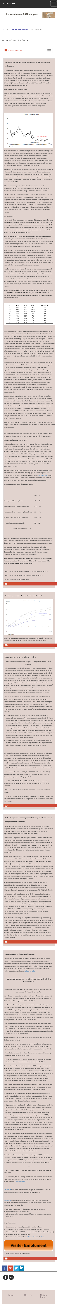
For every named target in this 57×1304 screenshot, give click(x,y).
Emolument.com (20, 1182)
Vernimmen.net (9, 4)
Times (42, 1237)
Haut (6, 584)
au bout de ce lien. (30, 971)
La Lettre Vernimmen (18, 29)
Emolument (7, 1190)
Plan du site (28, 1295)
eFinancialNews (32, 1237)
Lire (5, 29)
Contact (10, 1295)
